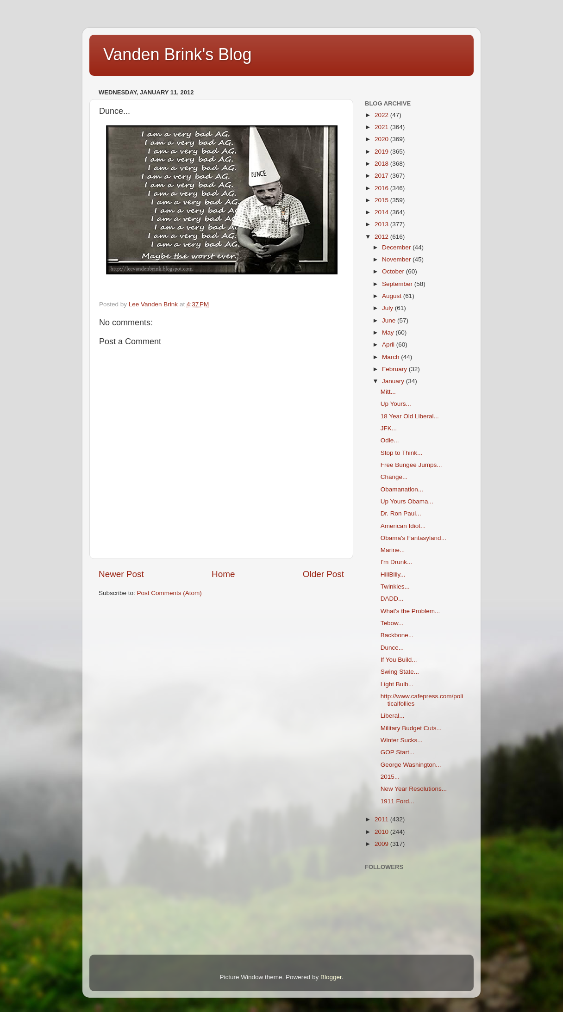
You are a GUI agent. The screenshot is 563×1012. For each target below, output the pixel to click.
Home (223, 574)
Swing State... (400, 671)
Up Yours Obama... (407, 501)
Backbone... (397, 635)
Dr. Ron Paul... (401, 513)
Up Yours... (396, 403)
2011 (382, 819)
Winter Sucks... (402, 740)
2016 (382, 188)
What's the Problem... (410, 611)
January (394, 381)
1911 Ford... (397, 801)
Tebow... (392, 623)
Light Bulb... (397, 684)
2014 (382, 212)
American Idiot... (403, 525)
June (389, 320)
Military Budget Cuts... (411, 728)
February (395, 369)
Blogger (331, 977)
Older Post (323, 574)
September (398, 283)
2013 (382, 224)
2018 (382, 163)
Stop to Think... (402, 452)
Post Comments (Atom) (169, 593)
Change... (394, 476)
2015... (390, 776)
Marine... (393, 549)
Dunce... (392, 647)
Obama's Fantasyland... (413, 537)
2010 (382, 831)
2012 (382, 236)
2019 (382, 151)
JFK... (389, 428)
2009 (382, 843)
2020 (382, 139)
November (397, 259)
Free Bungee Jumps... (411, 464)
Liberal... (393, 715)
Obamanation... (402, 489)
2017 (382, 175)
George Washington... (411, 764)
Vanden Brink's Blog (177, 54)
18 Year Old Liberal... (410, 416)
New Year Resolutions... (414, 788)
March (391, 357)
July (388, 307)
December (397, 247)
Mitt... (388, 391)
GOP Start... (397, 752)
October (394, 271)
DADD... (392, 598)
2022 (382, 115)
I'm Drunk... (397, 562)
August (392, 295)
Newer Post (121, 574)
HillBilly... (393, 574)
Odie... (390, 440)
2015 (382, 200)
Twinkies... (395, 586)
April (389, 344)
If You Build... (399, 659)
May (388, 332)
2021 (382, 127)
